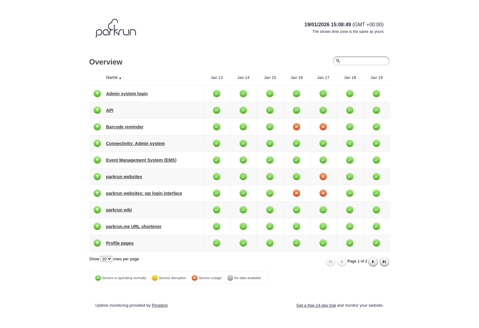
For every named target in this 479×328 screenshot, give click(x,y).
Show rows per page (114, 259)
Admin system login (127, 93)
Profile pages (120, 243)
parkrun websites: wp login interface (144, 193)
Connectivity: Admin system (135, 143)
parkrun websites (124, 176)
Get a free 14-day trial (316, 305)
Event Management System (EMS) (141, 160)
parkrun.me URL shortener (134, 226)
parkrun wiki (119, 209)
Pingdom (160, 305)
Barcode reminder (125, 126)
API (109, 110)
